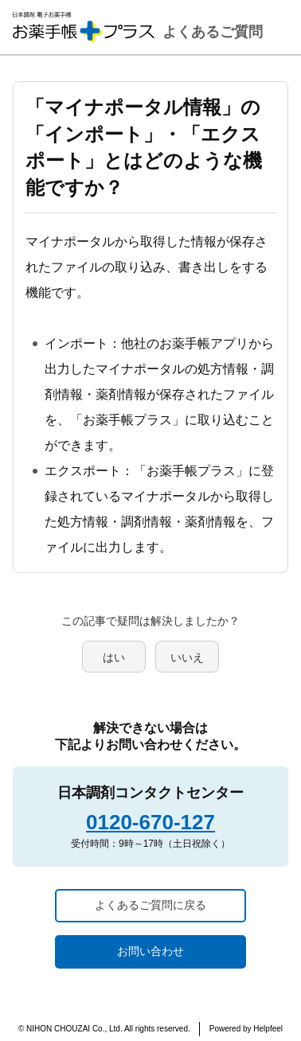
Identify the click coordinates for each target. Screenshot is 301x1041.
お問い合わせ (150, 951)
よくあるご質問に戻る (150, 905)
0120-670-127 (150, 822)
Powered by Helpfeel (246, 1028)
